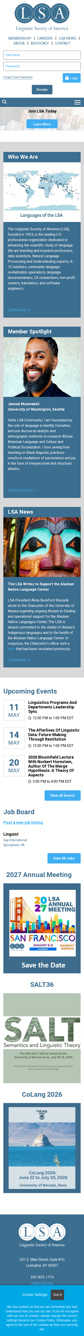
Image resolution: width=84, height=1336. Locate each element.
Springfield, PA (14, 845)
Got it (57, 1295)
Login (74, 78)
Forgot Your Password (17, 77)
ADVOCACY (40, 43)
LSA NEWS (67, 38)
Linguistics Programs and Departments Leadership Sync (52, 707)
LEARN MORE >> (19, 310)
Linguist (11, 834)
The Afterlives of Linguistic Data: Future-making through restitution (54, 734)
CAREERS (45, 38)
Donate (42, 89)
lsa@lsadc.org (42, 1283)
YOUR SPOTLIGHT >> (22, 490)
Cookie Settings (34, 1295)
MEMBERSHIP (19, 38)
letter (12, 649)
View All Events (62, 795)
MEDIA (19, 43)
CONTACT (62, 43)
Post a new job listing (23, 823)
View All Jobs (64, 858)
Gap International (15, 840)
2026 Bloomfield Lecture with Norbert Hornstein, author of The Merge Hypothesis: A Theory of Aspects (51, 766)
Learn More (42, 124)
